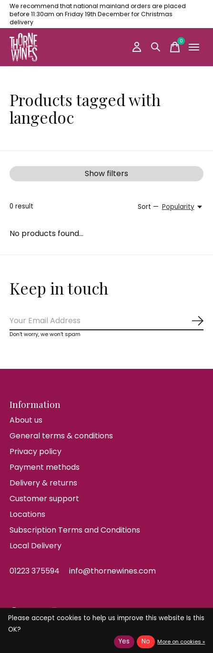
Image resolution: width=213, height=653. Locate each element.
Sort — (148, 206)
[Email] (106, 321)
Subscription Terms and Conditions (75, 529)
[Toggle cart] (174, 47)
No (146, 641)
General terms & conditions (61, 435)
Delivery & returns (43, 482)
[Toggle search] (155, 47)
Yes (124, 641)
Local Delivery (35, 545)
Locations (27, 514)
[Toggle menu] (193, 47)
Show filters (106, 173)
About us (26, 420)
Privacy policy (35, 451)
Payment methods (45, 467)
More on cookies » (181, 641)
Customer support (44, 498)
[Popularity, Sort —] (182, 207)
